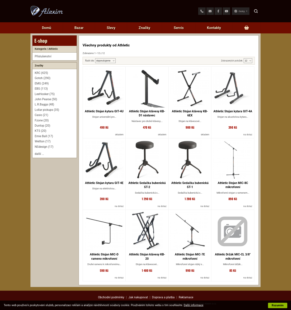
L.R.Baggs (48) (44, 104)
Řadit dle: (89, 60)
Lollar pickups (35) (47, 110)
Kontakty (214, 28)
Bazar (79, 28)
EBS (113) (41, 88)
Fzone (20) (42, 120)
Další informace (193, 305)
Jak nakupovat (138, 297)
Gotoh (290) (42, 78)
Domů (46, 28)
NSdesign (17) (44, 147)
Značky (144, 28)
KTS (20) (40, 131)
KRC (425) (41, 73)
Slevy (111, 28)
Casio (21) (41, 115)
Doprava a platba (163, 297)
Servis (179, 28)
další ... (39, 154)
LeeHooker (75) (45, 94)
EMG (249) (42, 83)
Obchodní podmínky (111, 297)
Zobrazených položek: (232, 60)
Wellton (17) (43, 141)
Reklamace (186, 297)
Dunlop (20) (42, 125)
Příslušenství (43, 56)
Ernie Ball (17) (44, 136)
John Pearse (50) (46, 99)
